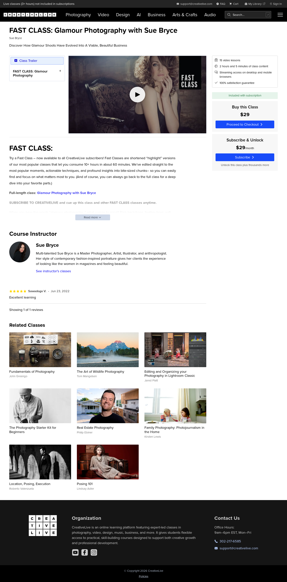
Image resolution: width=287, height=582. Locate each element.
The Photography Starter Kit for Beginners (32, 429)
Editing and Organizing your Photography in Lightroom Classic (169, 373)
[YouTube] (75, 552)
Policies (143, 576)
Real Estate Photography (95, 427)
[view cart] (235, 3)
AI (139, 14)
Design (123, 14)
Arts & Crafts (184, 14)
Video (103, 14)
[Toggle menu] (280, 14)
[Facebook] (84, 552)
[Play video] (137, 94)
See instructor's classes (53, 271)
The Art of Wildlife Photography (100, 371)
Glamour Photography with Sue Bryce (66, 192)
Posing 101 (85, 483)
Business (157, 14)
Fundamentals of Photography (32, 371)
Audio (210, 14)
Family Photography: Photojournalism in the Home (174, 429)
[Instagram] (93, 552)
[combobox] (248, 14)
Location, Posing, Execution (29, 483)
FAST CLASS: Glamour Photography (30, 73)
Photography (78, 14)
